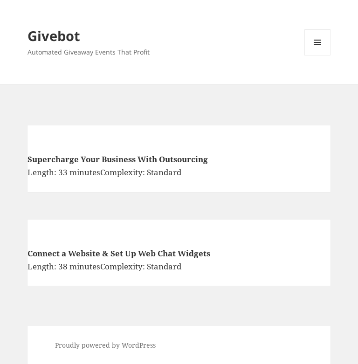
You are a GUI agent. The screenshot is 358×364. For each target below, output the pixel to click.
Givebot (54, 36)
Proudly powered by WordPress (105, 345)
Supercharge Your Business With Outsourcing (118, 159)
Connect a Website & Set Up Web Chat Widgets (119, 253)
